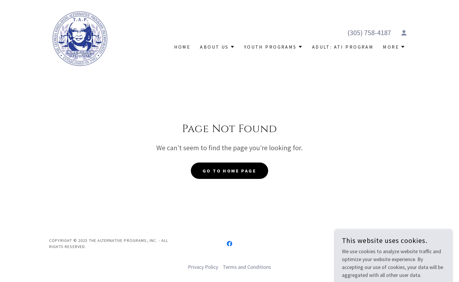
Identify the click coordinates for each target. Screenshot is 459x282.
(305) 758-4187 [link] (369, 32)
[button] (404, 33)
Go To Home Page (229, 171)
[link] (80, 38)
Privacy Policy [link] (203, 267)
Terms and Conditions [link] (247, 267)
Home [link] (182, 47)
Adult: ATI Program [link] (343, 47)
